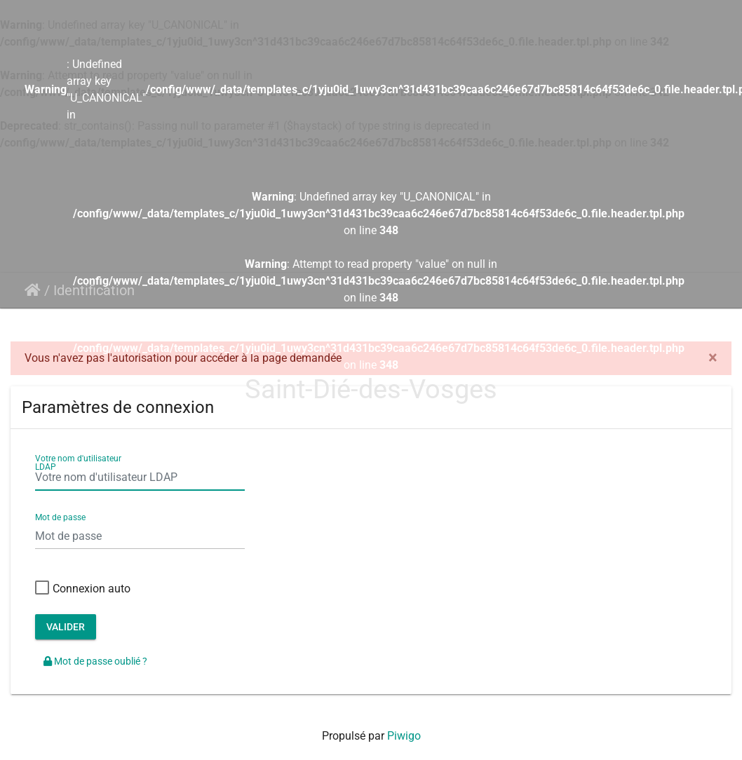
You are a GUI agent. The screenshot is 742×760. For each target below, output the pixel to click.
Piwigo (404, 735)
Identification (94, 290)
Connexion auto (82, 589)
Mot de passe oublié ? (95, 661)
